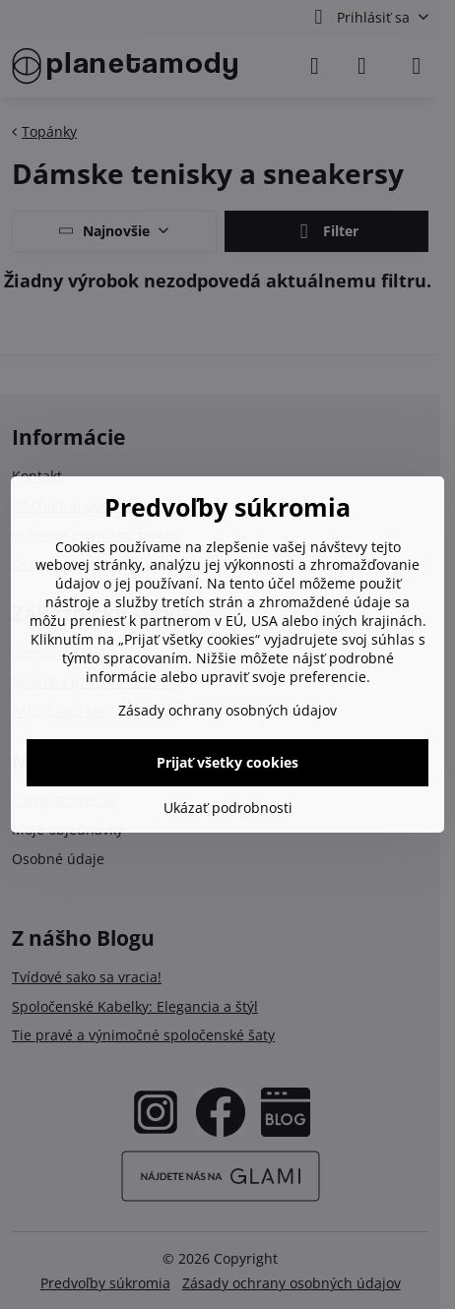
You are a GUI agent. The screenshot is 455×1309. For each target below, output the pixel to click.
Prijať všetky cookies (227, 762)
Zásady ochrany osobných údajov (227, 710)
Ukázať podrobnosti (227, 807)
